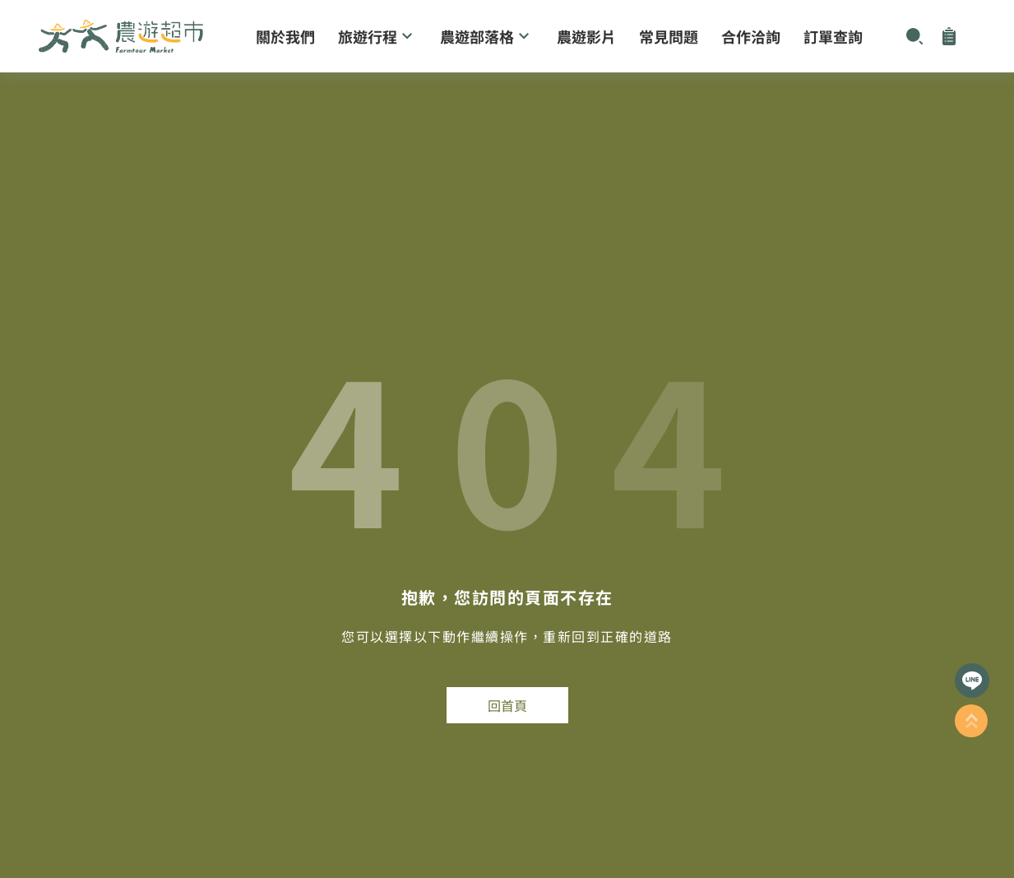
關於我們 (285, 36)
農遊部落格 (487, 36)
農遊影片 (586, 36)
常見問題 (668, 36)
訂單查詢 (833, 36)
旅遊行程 (377, 36)
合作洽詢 (750, 36)
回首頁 (507, 705)
